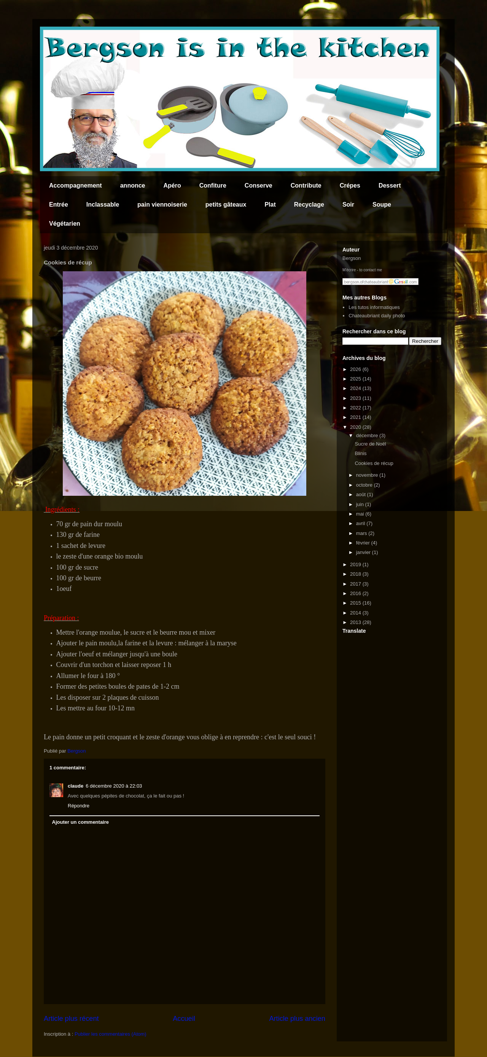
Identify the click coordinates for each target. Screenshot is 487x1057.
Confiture (212, 185)
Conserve (258, 185)
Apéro (172, 185)
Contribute (306, 185)
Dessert (390, 185)
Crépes (350, 185)
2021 (356, 417)
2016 (356, 593)
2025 (356, 379)
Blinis (360, 453)
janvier (364, 552)
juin (360, 504)
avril (361, 523)
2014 (356, 613)
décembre (367, 435)
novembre (367, 475)
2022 (356, 408)
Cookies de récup (374, 463)
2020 (356, 427)
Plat (269, 204)
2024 (356, 388)
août (361, 494)
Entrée (58, 204)
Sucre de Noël (370, 444)
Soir (348, 204)
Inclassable (102, 204)
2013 (356, 622)
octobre (365, 485)
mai (361, 514)
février (363, 543)
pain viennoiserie (162, 204)
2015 (356, 603)
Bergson (351, 258)
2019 (356, 564)
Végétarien (64, 223)
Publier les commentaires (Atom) (110, 1034)
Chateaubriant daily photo (377, 315)
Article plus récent (71, 1018)
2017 (356, 584)
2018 (356, 574)
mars (362, 533)
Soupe (381, 204)
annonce (132, 185)
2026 (356, 369)
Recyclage (309, 204)
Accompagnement (75, 185)
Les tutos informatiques (374, 307)
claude (75, 786)
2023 (356, 398)
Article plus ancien (297, 1018)
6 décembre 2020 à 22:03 (114, 786)
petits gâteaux (226, 204)
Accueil (184, 1018)
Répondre (78, 806)
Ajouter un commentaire (80, 822)
